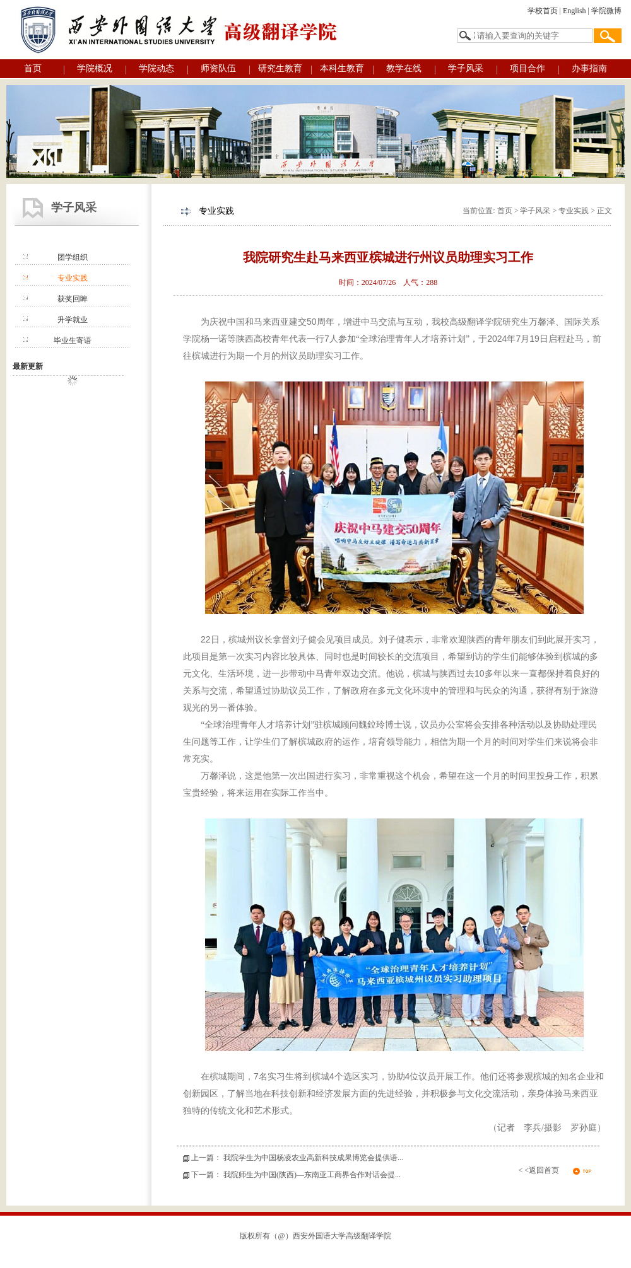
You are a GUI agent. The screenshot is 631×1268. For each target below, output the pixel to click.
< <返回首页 (538, 1170)
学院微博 (606, 10)
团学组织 (72, 257)
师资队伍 (218, 68)
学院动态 (156, 68)
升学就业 (72, 319)
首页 (33, 68)
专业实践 (72, 278)
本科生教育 (342, 68)
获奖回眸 (72, 298)
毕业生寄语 (72, 340)
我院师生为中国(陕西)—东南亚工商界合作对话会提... (312, 1174)
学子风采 (465, 68)
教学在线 (404, 68)
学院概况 (94, 68)
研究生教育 (280, 68)
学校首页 (543, 10)
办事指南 (589, 68)
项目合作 (527, 68)
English (574, 10)
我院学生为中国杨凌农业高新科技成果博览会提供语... (313, 1157)
